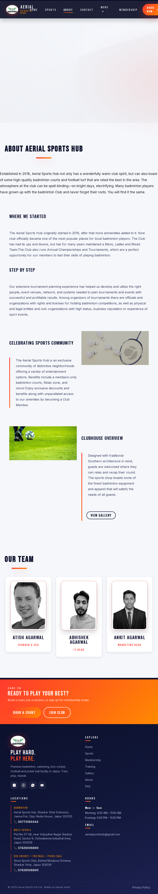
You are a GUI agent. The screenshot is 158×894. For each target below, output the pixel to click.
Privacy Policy (141, 887)
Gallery (89, 773)
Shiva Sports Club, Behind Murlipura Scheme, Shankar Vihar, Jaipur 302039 (42, 862)
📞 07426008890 (26, 847)
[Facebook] (23, 785)
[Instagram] (14, 785)
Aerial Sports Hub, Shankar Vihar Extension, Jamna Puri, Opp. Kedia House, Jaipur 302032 (43, 814)
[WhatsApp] (32, 785)
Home (34, 10)
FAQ (87, 786)
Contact (86, 10)
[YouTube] (42, 785)
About (68, 10)
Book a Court (24, 712)
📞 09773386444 (26, 821)
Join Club (57, 712)
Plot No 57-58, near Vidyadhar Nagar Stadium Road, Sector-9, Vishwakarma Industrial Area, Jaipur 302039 (43, 838)
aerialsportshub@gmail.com (102, 834)
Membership (128, 10)
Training (90, 766)
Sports (50, 10)
